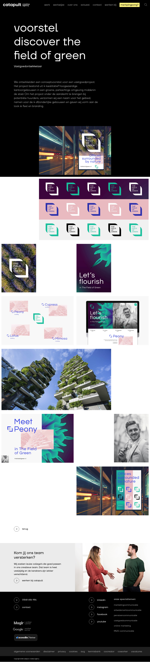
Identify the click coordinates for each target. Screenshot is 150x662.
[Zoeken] (145, 5)
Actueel (85, 4)
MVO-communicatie (124, 631)
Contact (97, 4)
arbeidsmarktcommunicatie (127, 610)
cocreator (109, 651)
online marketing (122, 625)
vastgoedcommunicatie (125, 620)
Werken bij (110, 4)
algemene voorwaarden (27, 651)
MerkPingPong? (130, 4)
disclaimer (49, 651)
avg (83, 651)
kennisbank (94, 651)
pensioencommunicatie (125, 615)
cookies (73, 651)
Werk (47, 4)
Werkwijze (58, 4)
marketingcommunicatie (126, 605)
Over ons (73, 4)
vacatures (136, 651)
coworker (123, 651)
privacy (62, 651)
